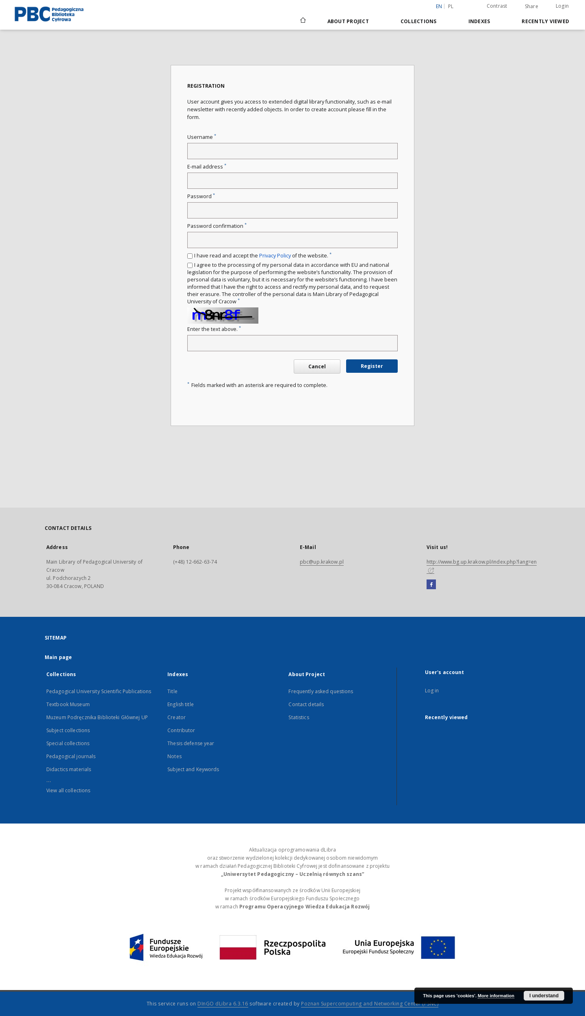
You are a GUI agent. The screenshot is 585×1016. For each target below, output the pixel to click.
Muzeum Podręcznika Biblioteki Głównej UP (97, 717)
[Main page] (302, 21)
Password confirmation (217, 226)
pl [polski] (451, 6)
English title (180, 704)
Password (201, 196)
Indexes (479, 21)
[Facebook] (431, 584)
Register (372, 366)
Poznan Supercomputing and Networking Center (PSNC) (369, 1003)
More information (496, 995)
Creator (176, 717)
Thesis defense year (190, 743)
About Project (348, 21)
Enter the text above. (214, 329)
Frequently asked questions (320, 691)
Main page (58, 657)
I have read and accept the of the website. (263, 255)
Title (172, 691)
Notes (174, 756)
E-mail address (206, 166)
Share (531, 6)
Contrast (497, 5)
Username (201, 137)
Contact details (306, 704)
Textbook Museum (68, 704)
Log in (432, 690)
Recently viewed (545, 21)
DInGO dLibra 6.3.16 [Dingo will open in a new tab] (222, 1003)
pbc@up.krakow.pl (322, 561)
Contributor (181, 730)
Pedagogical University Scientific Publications (99, 691)
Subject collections (68, 730)
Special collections (67, 743)
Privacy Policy (275, 255)
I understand (544, 996)
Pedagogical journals (70, 756)
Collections (419, 21)
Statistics (298, 717)
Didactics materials (68, 769)
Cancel (317, 366)
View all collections (68, 790)
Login (562, 5)
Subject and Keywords (193, 769)
